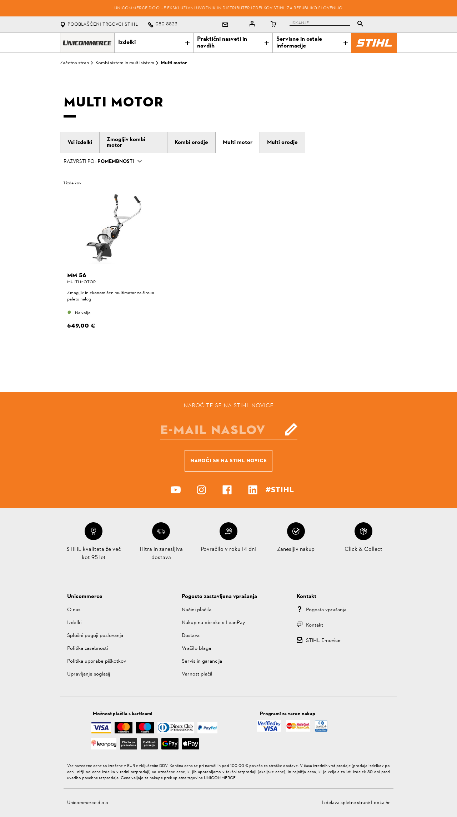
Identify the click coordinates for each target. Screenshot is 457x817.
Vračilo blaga (196, 648)
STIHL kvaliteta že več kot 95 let (93, 553)
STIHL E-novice (323, 640)
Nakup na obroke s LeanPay (213, 623)
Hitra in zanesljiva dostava (161, 553)
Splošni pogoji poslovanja (95, 635)
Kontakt (314, 625)
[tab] (80, 142)
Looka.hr (380, 802)
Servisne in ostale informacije (312, 42)
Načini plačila (196, 610)
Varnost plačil (197, 674)
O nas (73, 610)
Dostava (191, 635)
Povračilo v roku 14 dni (228, 549)
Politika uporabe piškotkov (96, 661)
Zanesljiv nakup (296, 549)
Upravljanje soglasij (88, 674)
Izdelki (154, 42)
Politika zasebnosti (87, 648)
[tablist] (328, 24)
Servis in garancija (202, 661)
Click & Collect (363, 549)
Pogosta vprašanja (326, 610)
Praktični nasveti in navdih (232, 42)
